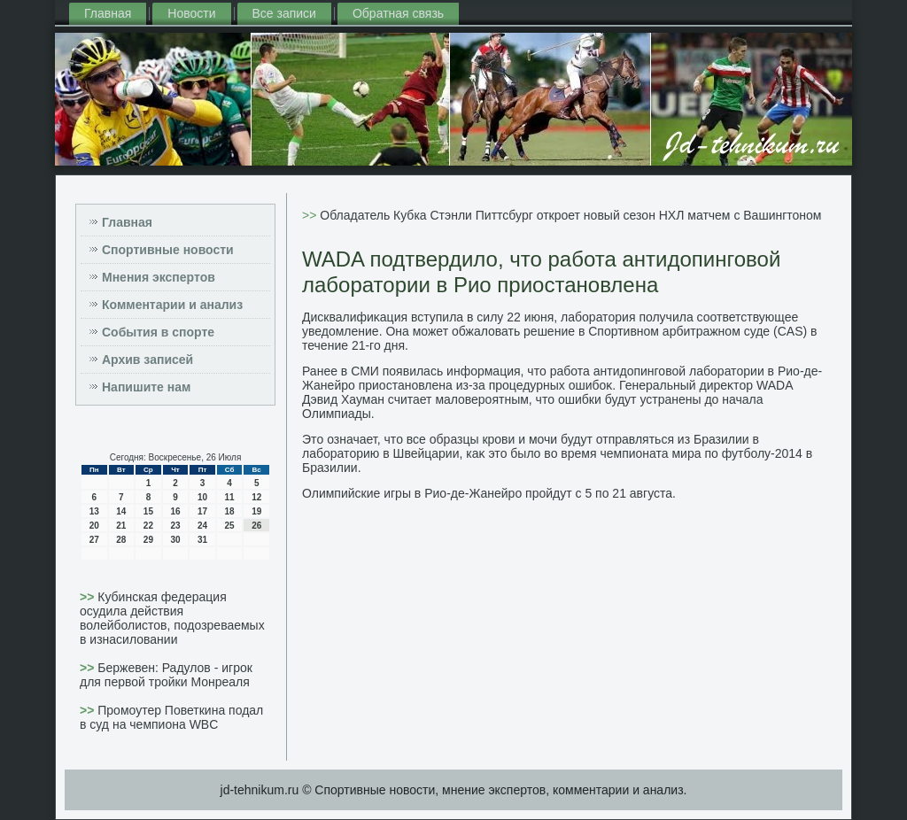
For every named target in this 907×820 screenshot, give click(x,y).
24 (202, 525)
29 (148, 540)
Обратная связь (398, 13)
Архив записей (147, 359)
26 (256, 525)
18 (230, 511)
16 (175, 511)
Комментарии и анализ (172, 305)
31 (202, 540)
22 (148, 525)
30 (175, 540)
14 (121, 511)
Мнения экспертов (158, 277)
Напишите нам (146, 387)
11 (230, 497)
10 (202, 497)
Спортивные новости (168, 250)
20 (94, 525)
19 (256, 511)
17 (202, 511)
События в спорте (158, 332)
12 (256, 497)
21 (121, 525)
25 (230, 525)
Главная (107, 13)
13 (94, 511)
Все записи (284, 13)
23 (175, 525)
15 (148, 511)
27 (94, 540)
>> (88, 597)
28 (121, 540)
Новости (191, 13)
